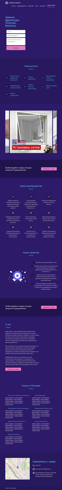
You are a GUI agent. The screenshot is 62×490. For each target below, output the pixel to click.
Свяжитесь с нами (49, 169)
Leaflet (20, 478)
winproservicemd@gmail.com (43, 469)
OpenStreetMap (26, 478)
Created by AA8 (12, 488)
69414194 (38, 465)
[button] (17, 467)
